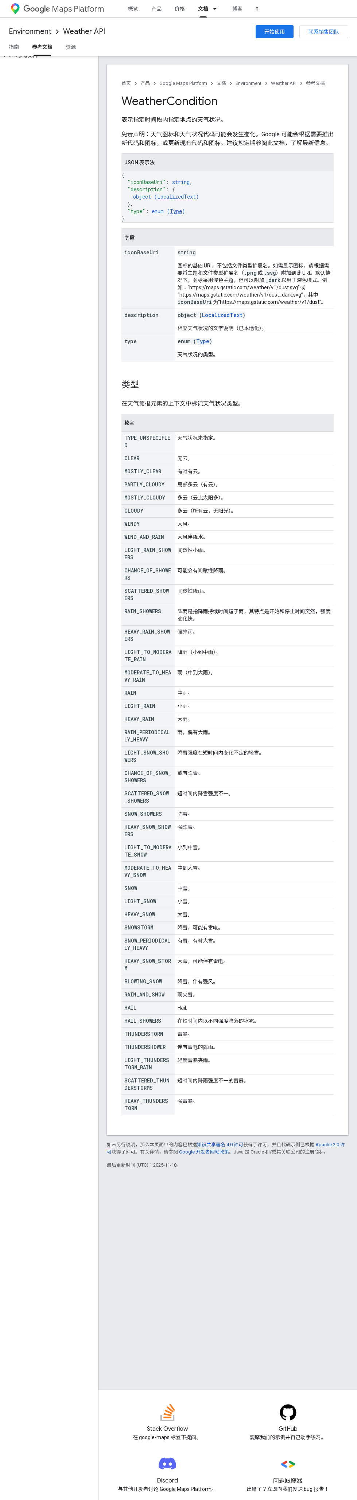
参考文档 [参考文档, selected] (42, 47)
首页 (126, 83)
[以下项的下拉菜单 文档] (217, 8)
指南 (14, 47)
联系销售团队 (324, 31)
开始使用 (274, 31)
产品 (156, 8)
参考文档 (315, 83)
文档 (221, 83)
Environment (30, 31)
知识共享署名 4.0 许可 (220, 1144)
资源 (71, 47)
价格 (180, 8)
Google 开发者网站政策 (204, 1152)
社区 (261, 8)
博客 (237, 8)
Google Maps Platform (183, 83)
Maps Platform (63, 9)
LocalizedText (176, 196)
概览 (133, 8)
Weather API (84, 31)
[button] (47, 55)
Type (176, 211)
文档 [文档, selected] (203, 8)
